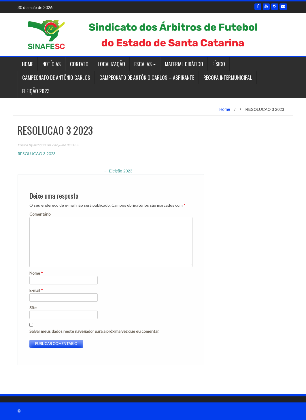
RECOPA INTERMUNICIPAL (227, 77)
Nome (36, 273)
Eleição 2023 (36, 91)
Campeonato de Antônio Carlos (56, 77)
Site (33, 307)
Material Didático (184, 64)
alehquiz (39, 145)
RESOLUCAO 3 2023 (37, 153)
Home (27, 64)
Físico (218, 64)
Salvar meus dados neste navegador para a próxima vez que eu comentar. (94, 331)
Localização (111, 64)
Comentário (40, 214)
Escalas (143, 64)
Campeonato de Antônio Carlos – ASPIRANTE (146, 77)
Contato (79, 64)
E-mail (36, 290)
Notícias (51, 64)
